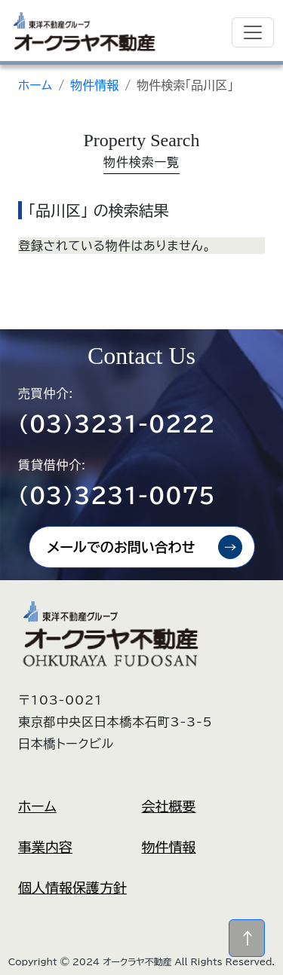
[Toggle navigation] (253, 32)
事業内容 (45, 847)
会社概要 (169, 806)
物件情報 (94, 85)
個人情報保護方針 (72, 887)
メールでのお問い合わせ (121, 547)
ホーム (35, 85)
